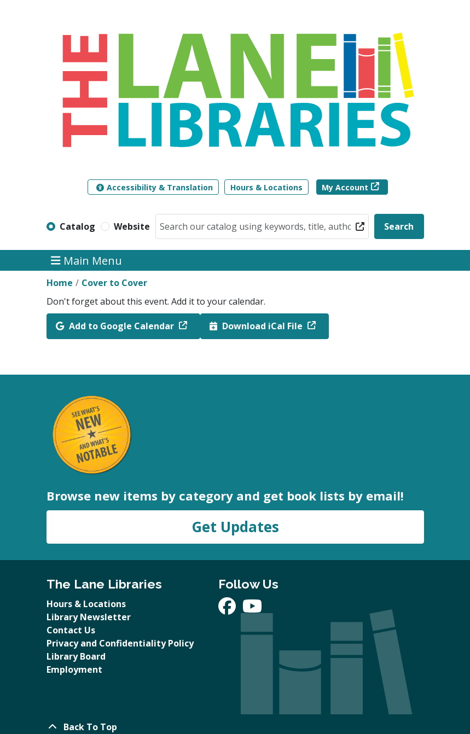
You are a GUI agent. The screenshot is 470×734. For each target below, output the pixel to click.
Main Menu (86, 260)
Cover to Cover (114, 283)
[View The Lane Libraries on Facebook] (228, 609)
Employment (74, 669)
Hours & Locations (266, 187)
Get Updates (235, 527)
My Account (345, 187)
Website (132, 226)
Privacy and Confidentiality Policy (120, 643)
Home (60, 283)
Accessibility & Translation (154, 187)
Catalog (77, 226)
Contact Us (71, 630)
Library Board (76, 656)
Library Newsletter (89, 617)
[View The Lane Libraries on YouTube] (252, 609)
